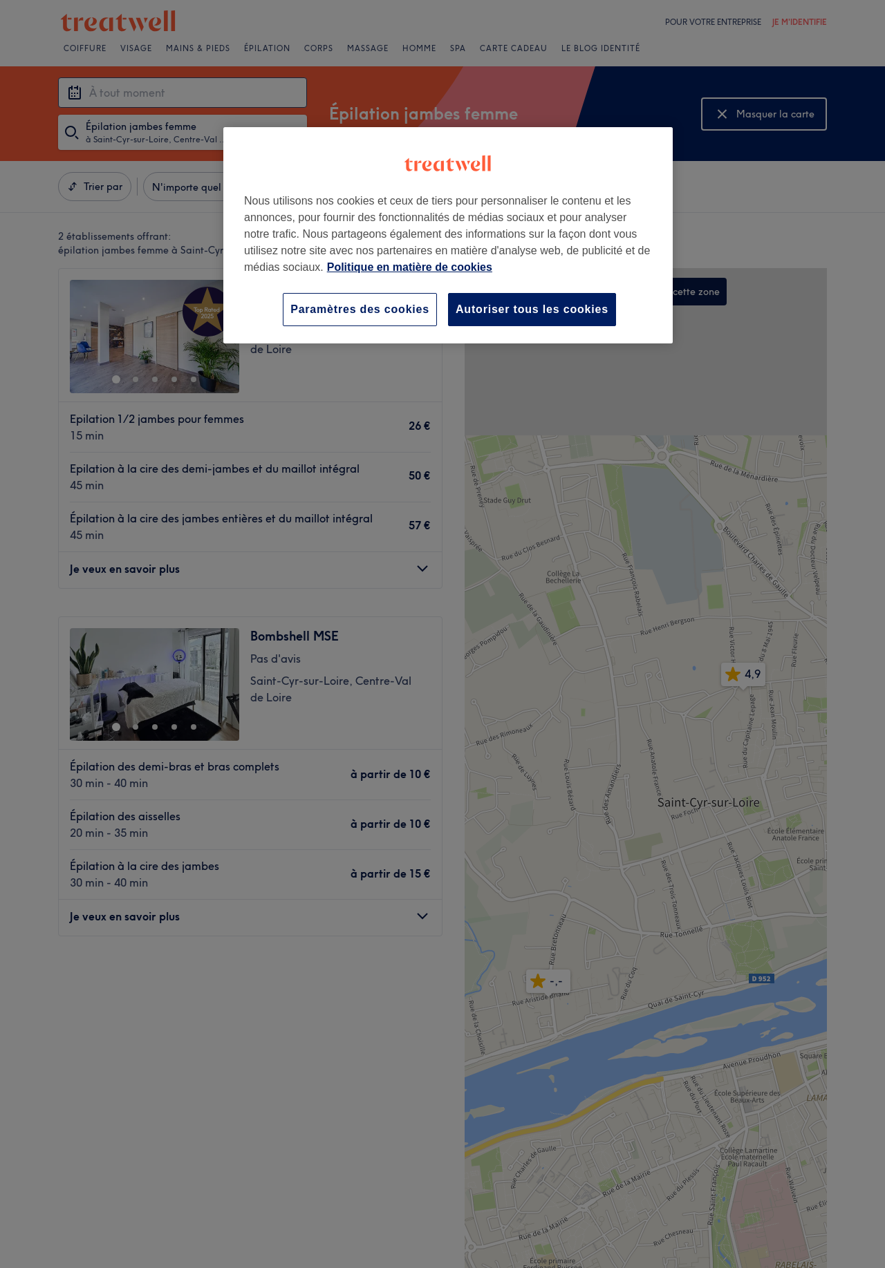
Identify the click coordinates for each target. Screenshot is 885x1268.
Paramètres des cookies (359, 309)
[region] (448, 235)
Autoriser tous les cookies (532, 309)
